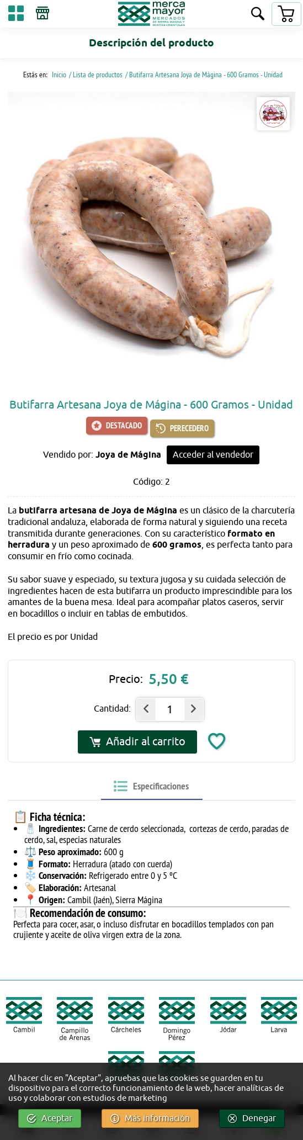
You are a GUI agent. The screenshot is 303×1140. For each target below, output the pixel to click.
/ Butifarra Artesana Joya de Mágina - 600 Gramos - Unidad (204, 74)
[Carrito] (286, 14)
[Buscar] (257, 14)
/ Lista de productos (96, 74)
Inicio (58, 74)
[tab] (151, 786)
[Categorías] (16, 15)
